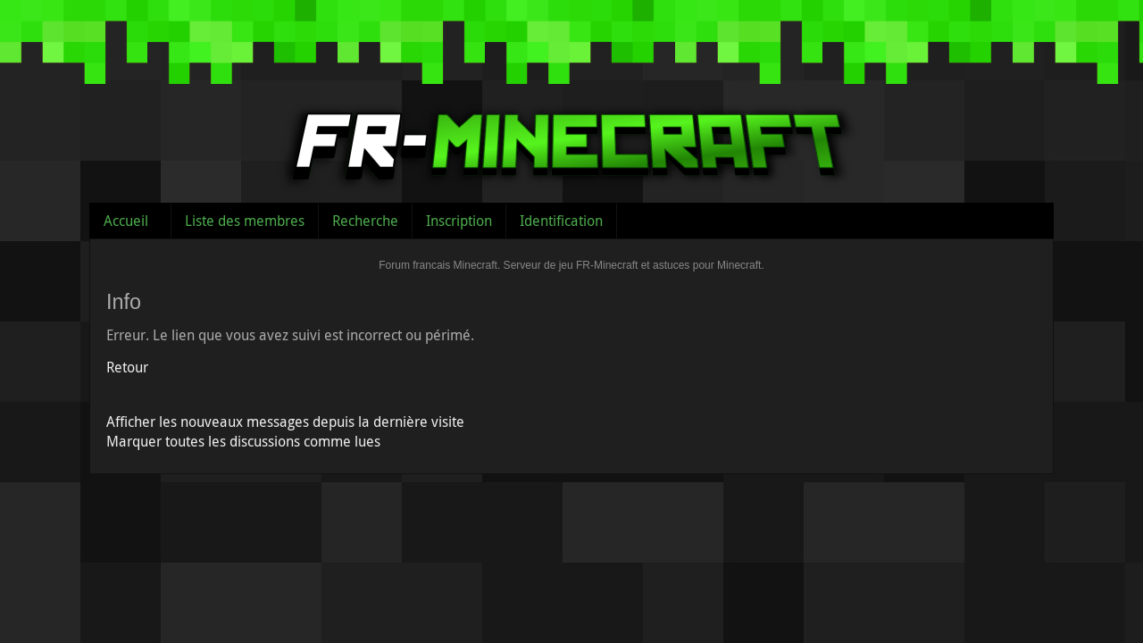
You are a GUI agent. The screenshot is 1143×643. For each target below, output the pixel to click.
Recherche (365, 220)
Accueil (126, 220)
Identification (561, 220)
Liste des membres (245, 220)
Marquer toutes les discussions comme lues (243, 441)
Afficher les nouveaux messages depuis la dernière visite (285, 421)
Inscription (459, 220)
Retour (127, 367)
